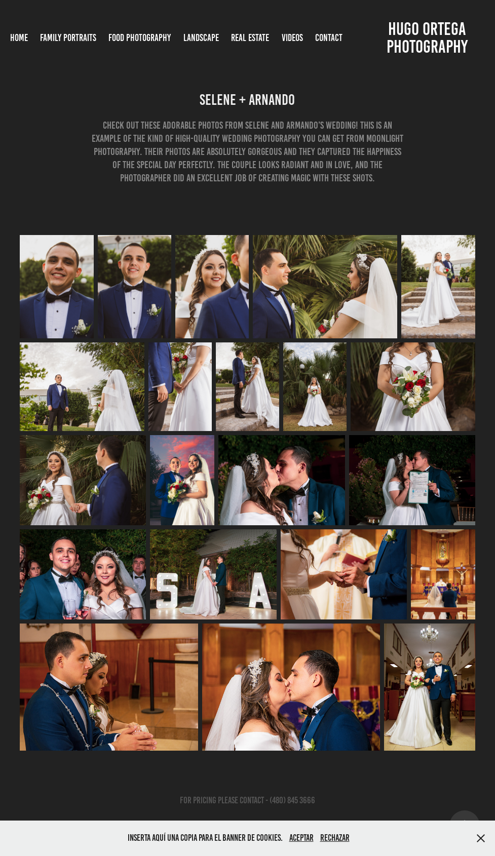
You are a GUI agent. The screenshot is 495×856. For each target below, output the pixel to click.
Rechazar (335, 838)
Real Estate (250, 37)
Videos (292, 37)
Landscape (201, 37)
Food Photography (139, 37)
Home (19, 37)
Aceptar (301, 838)
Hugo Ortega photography (428, 37)
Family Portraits (68, 37)
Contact (328, 37)
